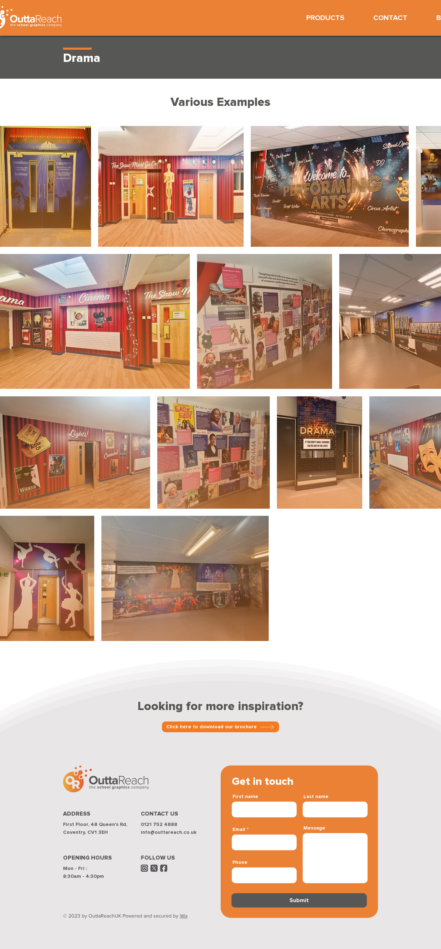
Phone (240, 862)
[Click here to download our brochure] (220, 726)
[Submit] (299, 900)
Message (314, 828)
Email (239, 829)
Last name (316, 796)
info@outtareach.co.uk (169, 832)
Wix (184, 916)
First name (245, 796)
